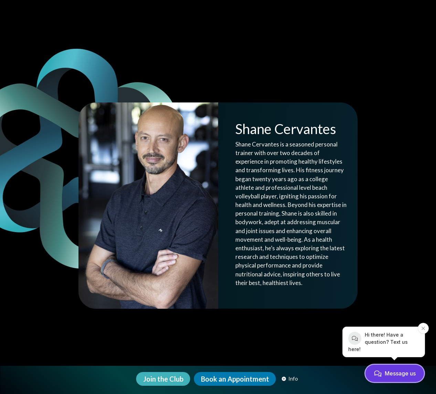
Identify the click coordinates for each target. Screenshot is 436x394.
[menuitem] (163, 379)
